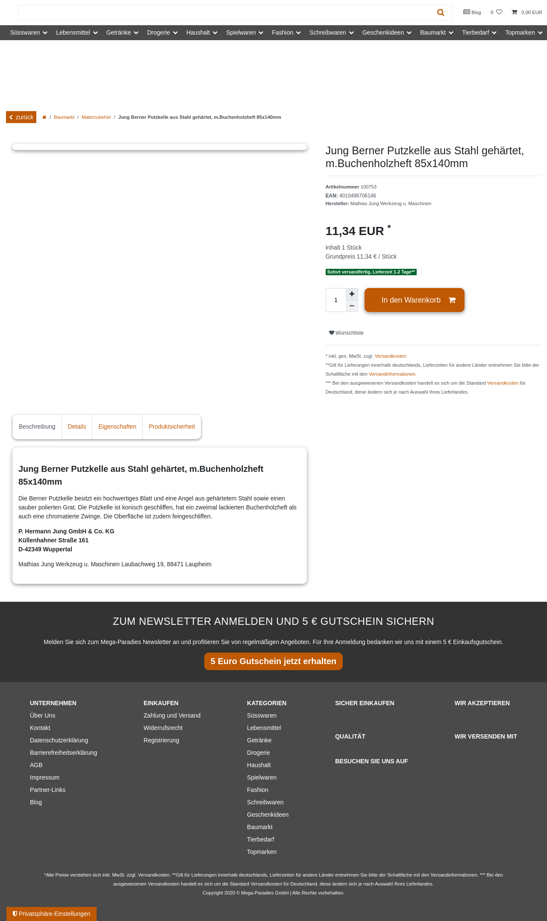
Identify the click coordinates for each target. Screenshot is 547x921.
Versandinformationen (392, 374)
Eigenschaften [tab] (117, 426)
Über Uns (42, 715)
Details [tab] (77, 426)
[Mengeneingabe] (336, 300)
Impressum (44, 777)
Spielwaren (261, 777)
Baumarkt (64, 117)
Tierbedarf (260, 839)
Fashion (257, 789)
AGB (36, 765)
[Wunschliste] (496, 12)
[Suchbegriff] (224, 12)
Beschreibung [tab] (37, 426)
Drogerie (258, 752)
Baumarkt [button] (433, 32)
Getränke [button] (118, 32)
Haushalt (259, 765)
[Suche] (441, 12)
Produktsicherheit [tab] (172, 426)
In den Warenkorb (419, 300)
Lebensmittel (264, 727)
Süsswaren (261, 715)
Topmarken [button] (520, 32)
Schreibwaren (265, 802)
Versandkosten (390, 356)
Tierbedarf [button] (475, 32)
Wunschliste (346, 333)
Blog (472, 12)
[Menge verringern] (352, 306)
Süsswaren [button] (25, 32)
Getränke (259, 740)
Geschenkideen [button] (383, 32)
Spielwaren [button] (241, 32)
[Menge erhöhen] (352, 294)
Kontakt (40, 727)
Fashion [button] (282, 32)
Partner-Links (47, 789)
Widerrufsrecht (163, 727)
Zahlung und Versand (172, 715)
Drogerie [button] (158, 32)
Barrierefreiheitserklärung (63, 752)
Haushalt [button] (198, 32)
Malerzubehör (96, 117)
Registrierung (161, 740)
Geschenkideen (267, 814)
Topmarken (261, 851)
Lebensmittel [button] (73, 32)
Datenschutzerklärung (59, 740)
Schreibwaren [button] (327, 32)
